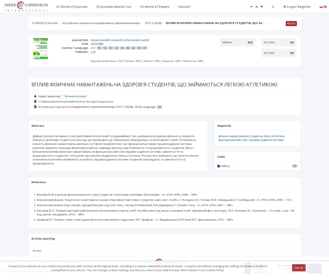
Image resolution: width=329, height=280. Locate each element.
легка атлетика (274, 136)
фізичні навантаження (234, 136)
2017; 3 (153, 23)
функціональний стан (233, 140)
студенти (256, 136)
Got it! (299, 268)
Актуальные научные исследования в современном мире (101, 23)
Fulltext (224, 166)
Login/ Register (297, 6)
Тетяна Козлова (75, 96)
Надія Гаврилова (49, 96)
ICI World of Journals (45, 23)
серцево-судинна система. (266, 140)
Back (291, 23)
